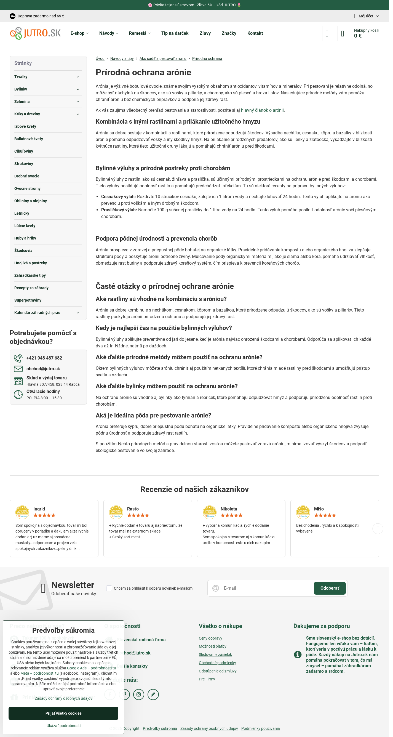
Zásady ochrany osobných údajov (209, 728)
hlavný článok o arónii (262, 110)
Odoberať (329, 588)
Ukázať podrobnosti (64, 725)
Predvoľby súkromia (160, 728)
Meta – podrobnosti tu (39, 673)
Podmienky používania (260, 728)
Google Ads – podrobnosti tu (91, 668)
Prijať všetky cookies (64, 713)
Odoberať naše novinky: (74, 593)
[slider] (44, 515)
